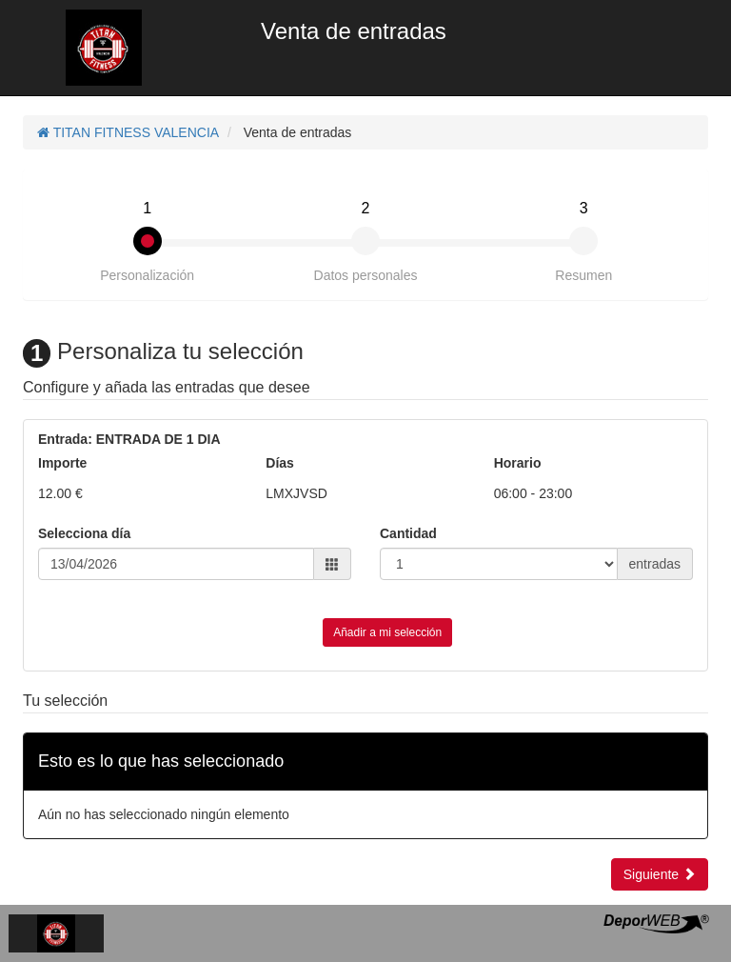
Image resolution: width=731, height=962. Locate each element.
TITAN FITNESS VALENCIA (128, 132)
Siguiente (659, 874)
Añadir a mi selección (387, 632)
